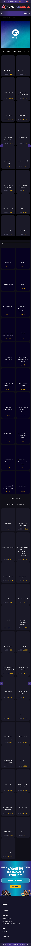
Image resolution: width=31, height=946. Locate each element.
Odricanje (5, 936)
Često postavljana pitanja (11, 923)
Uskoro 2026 (6, 919)
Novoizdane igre (7, 921)
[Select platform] (15, 244)
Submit (15, 886)
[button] (1, 145)
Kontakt (5, 931)
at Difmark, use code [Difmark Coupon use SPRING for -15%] (13, 1)
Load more (15, 498)
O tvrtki (4, 934)
